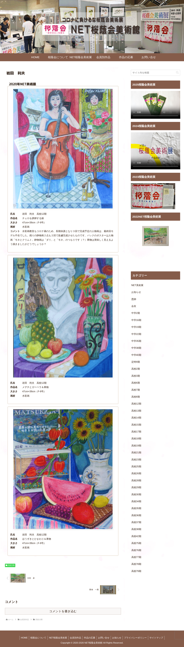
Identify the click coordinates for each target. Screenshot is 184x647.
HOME (24, 637)
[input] (155, 73)
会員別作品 (75, 637)
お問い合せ (103, 637)
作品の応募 (89, 637)
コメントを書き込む (63, 611)
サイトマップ (156, 637)
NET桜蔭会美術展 (58, 637)
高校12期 (10, 565)
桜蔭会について (38, 637)
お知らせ (116, 637)
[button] (177, 72)
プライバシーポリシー (135, 637)
